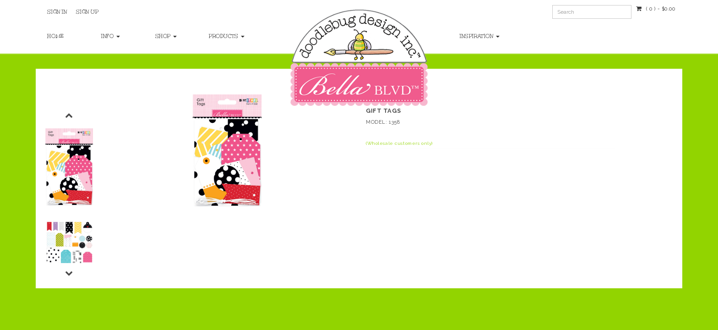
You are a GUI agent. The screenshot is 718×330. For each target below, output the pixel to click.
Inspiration (480, 36)
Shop (166, 36)
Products (227, 36)
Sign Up (87, 12)
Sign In (57, 12)
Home (55, 36)
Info (110, 36)
